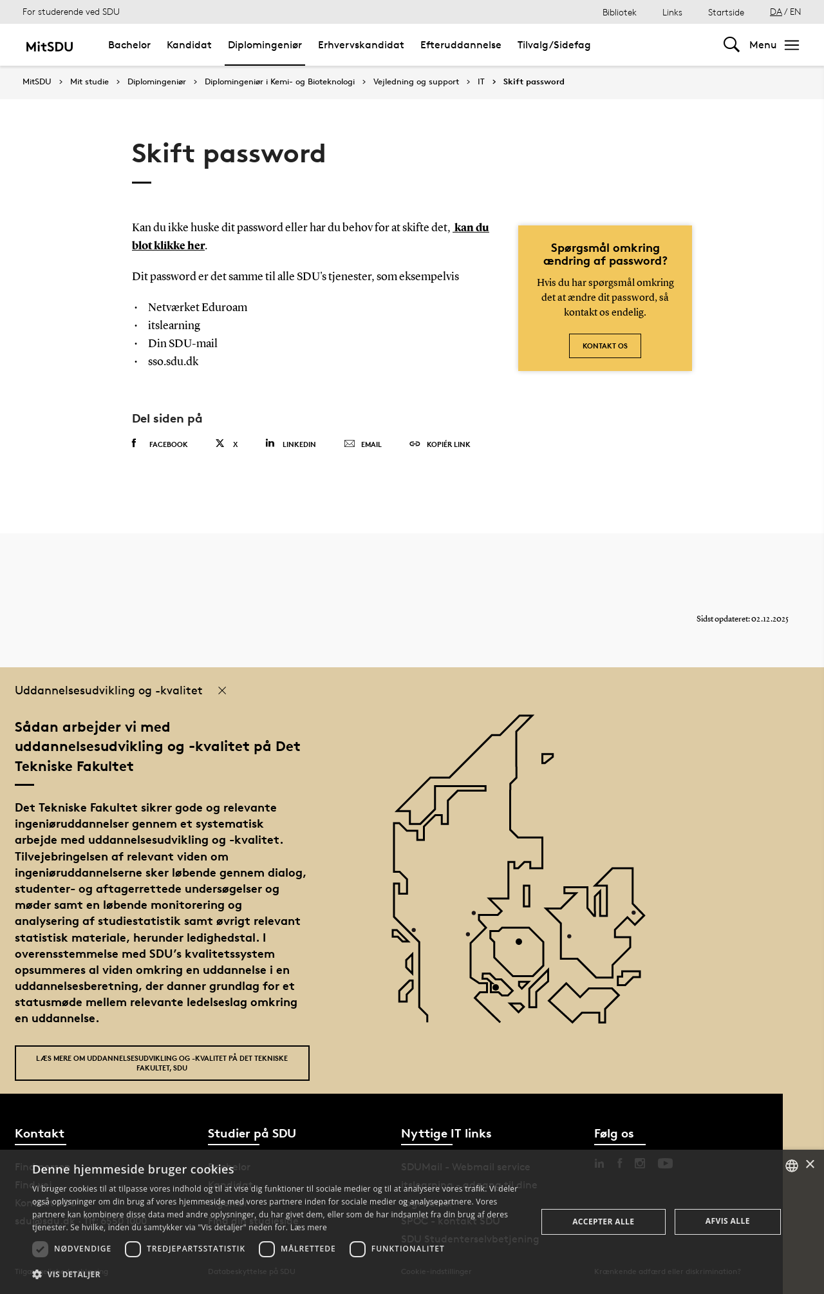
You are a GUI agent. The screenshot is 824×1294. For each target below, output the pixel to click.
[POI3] (500, 992)
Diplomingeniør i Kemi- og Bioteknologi (280, 81)
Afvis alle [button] (728, 1220)
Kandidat (189, 45)
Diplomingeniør (265, 45)
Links (672, 11)
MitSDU (37, 81)
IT (481, 81)
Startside (726, 11)
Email (363, 444)
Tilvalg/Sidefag (554, 45)
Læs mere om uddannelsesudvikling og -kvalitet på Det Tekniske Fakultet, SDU (162, 1062)
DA (776, 11)
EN (795, 11)
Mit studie (89, 81)
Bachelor (129, 45)
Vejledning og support (416, 81)
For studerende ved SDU (71, 11)
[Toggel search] (732, 45)
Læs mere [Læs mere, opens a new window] (308, 1227)
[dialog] (412, 1222)
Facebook (160, 444)
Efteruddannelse (460, 45)
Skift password (534, 81)
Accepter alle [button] (603, 1221)
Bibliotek (620, 11)
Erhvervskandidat (361, 45)
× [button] (809, 1165)
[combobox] (791, 1165)
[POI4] (524, 946)
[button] (277, 1274)
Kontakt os (605, 345)
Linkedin (290, 443)
